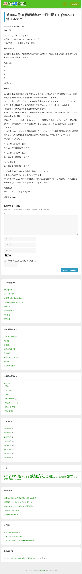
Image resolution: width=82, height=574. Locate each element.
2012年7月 (7, 445)
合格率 (6, 361)
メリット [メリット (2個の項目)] (26, 477)
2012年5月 (7, 454)
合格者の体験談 (11, 399)
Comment (7, 214)
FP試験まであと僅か (11, 510)
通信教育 (8, 390)
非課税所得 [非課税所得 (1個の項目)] (17, 479)
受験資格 (7, 345)
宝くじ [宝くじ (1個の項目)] (58, 477)
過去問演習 (9, 411)
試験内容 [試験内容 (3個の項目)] (8, 479)
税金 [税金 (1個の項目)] (75, 477)
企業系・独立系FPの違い (13, 298)
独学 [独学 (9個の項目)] (70, 476)
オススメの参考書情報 (12, 532)
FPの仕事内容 (9, 294)
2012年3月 (7, 458)
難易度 (6, 341)
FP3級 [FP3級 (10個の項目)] (16, 476)
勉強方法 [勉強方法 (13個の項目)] (38, 476)
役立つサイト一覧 (11, 403)
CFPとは (7, 319)
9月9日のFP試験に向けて (13, 514)
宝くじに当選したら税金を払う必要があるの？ (21, 498)
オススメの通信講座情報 (13, 536)
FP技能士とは (9, 311)
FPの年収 (7, 306)
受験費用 (7, 353)
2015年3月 (7, 429)
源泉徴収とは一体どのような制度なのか (18, 502)
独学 (7, 394)
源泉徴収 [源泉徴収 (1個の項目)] (63, 477)
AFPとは (7, 315)
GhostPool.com (40, 570)
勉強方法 (7, 383)
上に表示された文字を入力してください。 (20, 261)
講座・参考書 (10, 407)
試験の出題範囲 (9, 366)
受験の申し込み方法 (11, 357)
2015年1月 (7, 437)
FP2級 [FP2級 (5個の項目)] (7, 476)
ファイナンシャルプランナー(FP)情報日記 (19, 541)
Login (74, 4)
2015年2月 (7, 433)
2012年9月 (7, 441)
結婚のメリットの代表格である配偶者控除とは (21, 506)
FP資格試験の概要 (10, 337)
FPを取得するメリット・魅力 (14, 302)
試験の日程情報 (9, 349)
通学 (7, 386)
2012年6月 (7, 449)
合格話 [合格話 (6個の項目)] (50, 476)
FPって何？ (8, 290)
